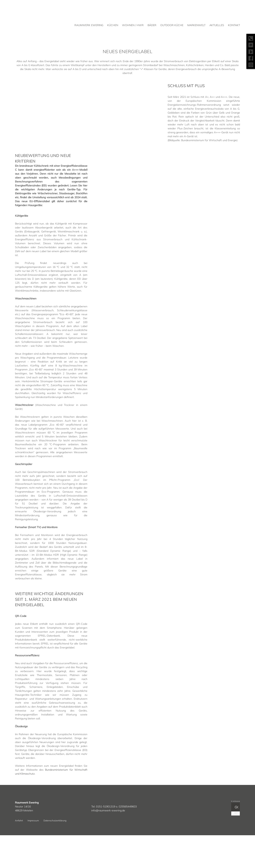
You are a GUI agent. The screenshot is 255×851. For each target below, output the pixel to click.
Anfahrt (19, 820)
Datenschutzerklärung (55, 820)
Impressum (33, 820)
